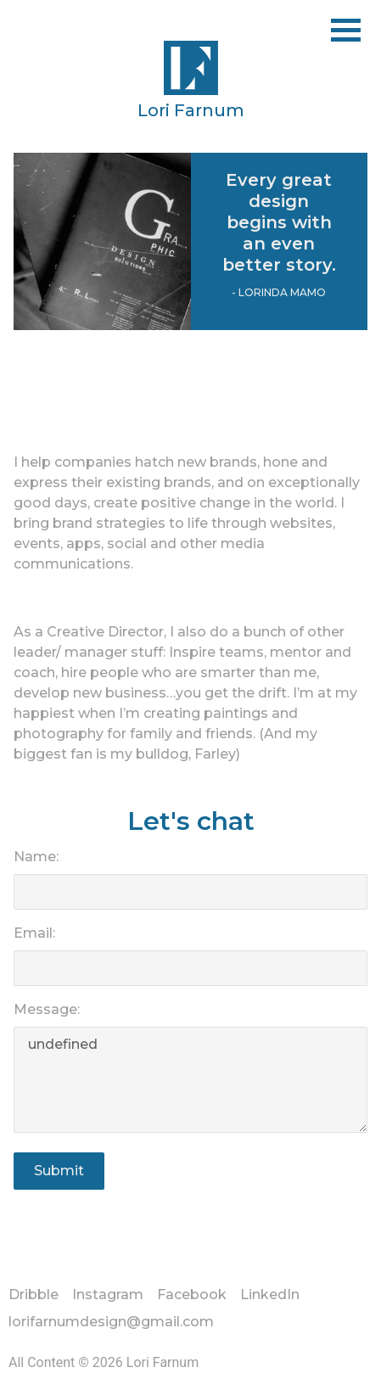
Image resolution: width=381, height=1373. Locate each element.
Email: (34, 933)
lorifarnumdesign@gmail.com (111, 1322)
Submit (59, 1171)
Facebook (192, 1294)
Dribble (33, 1294)
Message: (47, 1009)
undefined (190, 1080)
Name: (36, 857)
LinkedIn (270, 1294)
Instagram (107, 1294)
